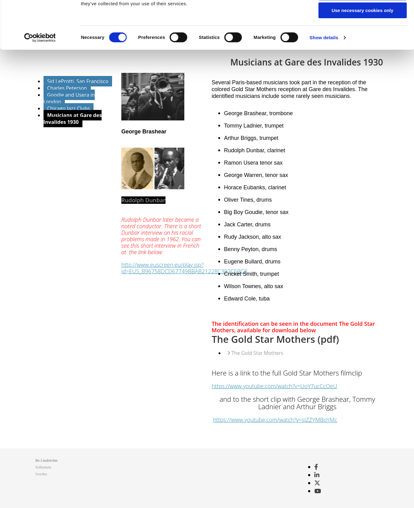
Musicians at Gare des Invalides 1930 (73, 118)
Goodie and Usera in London (69, 98)
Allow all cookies (362, 15)
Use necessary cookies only (362, 51)
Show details (324, 78)
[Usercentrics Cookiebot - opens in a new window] (40, 78)
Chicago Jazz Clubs (68, 108)
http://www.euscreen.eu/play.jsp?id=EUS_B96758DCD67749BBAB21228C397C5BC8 (184, 268)
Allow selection (362, 33)
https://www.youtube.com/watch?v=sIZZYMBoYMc (275, 419)
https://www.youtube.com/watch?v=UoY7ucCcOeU (274, 386)
